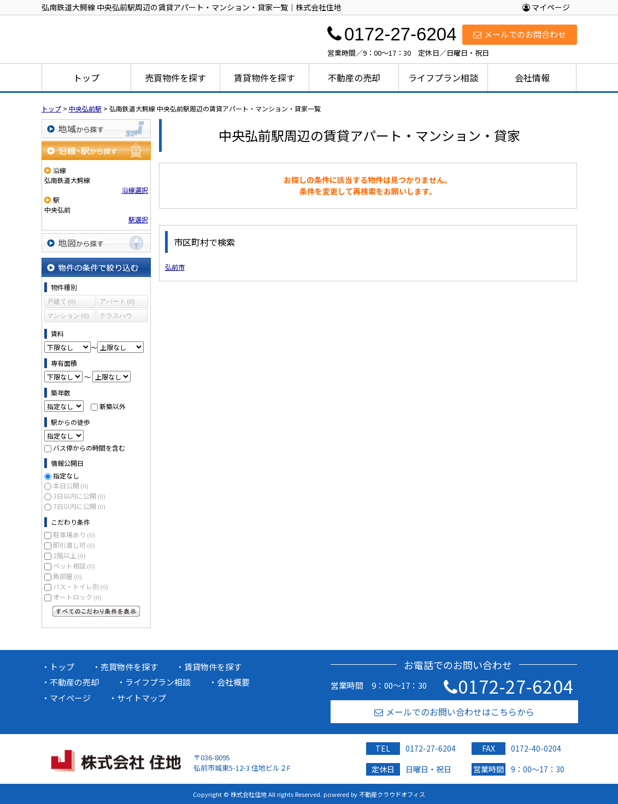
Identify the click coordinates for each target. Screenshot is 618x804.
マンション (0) (68, 316)
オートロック (77, 596)
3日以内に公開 (79, 495)
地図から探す (96, 242)
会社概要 (233, 682)
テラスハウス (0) (115, 317)
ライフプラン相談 (443, 77)
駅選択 (138, 219)
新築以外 (112, 406)
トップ (86, 77)
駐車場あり (74, 534)
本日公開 (71, 485)
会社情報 (532, 77)
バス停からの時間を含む (89, 447)
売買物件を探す (175, 77)
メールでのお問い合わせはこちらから (454, 711)
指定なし (66, 475)
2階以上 (69, 555)
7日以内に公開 (79, 506)
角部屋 (67, 576)
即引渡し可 (74, 544)
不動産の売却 (354, 77)
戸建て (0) (61, 301)
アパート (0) (117, 301)
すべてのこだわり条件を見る (96, 611)
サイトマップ (141, 698)
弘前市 (175, 266)
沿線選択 (135, 189)
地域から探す (96, 128)
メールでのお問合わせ (519, 34)
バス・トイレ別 (80, 586)
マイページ (546, 7)
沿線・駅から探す (96, 150)
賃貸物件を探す (264, 77)
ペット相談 (74, 565)
